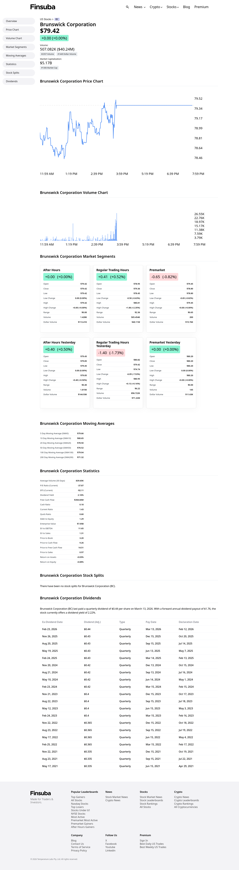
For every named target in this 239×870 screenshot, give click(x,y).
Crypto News (112, 800)
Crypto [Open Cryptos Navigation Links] (156, 7)
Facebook (111, 844)
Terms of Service (80, 847)
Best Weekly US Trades (153, 847)
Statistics (11, 64)
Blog (186, 7)
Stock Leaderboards (151, 800)
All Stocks (76, 800)
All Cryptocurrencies (186, 807)
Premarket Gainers (82, 823)
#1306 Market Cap (49, 67)
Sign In (144, 840)
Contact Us (77, 844)
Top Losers (77, 807)
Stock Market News (116, 797)
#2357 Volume (47, 54)
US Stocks (45, 19)
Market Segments (16, 47)
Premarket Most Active (84, 820)
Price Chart (12, 29)
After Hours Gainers (82, 827)
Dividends (11, 81)
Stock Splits (12, 72)
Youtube (110, 847)
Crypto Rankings (183, 803)
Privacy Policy (79, 850)
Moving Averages (16, 55)
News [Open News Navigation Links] (139, 7)
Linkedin (110, 850)
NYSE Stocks (78, 813)
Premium (201, 7)
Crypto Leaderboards (186, 800)
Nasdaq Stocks (79, 803)
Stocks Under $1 (80, 810)
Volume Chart (14, 38)
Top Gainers (78, 797)
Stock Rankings (149, 803)
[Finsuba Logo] (42, 7)
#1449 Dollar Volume (67, 54)
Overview (11, 21)
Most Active (78, 817)
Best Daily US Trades (152, 844)
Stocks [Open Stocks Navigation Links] (173, 7)
